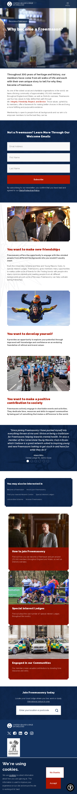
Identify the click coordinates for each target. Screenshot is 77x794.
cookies (12, 775)
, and (28, 102)
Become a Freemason (15, 490)
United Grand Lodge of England (20, 4)
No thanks (55, 772)
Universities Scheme (15, 499)
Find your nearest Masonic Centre (20, 494)
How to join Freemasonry (36, 490)
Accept (53, 783)
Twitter (9, 733)
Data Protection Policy (29, 190)
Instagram (31, 733)
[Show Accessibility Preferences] (70, 787)
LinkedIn (20, 733)
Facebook (14, 733)
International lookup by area (38, 701)
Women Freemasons (34, 499)
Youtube (26, 733)
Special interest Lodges (45, 494)
